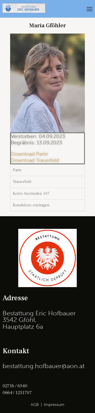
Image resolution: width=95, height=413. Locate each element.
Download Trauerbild (35, 160)
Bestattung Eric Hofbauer (39, 313)
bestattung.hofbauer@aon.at (44, 366)
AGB (35, 404)
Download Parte (29, 154)
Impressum (54, 404)
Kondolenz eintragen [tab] (31, 205)
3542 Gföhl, (19, 320)
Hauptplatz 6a (23, 327)
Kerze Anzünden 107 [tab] (31, 193)
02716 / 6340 (15, 386)
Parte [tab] (17, 170)
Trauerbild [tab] (22, 181)
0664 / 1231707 (17, 393)
